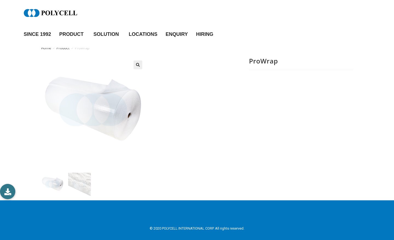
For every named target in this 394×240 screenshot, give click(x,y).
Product (62, 47)
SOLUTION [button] (107, 34)
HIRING (204, 34)
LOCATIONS (143, 34)
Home (46, 47)
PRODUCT (72, 34)
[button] (7, 191)
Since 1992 (37, 34)
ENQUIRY (177, 34)
